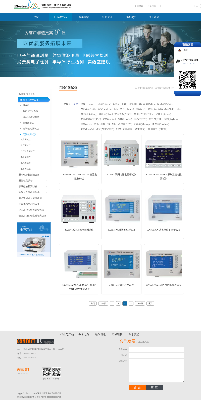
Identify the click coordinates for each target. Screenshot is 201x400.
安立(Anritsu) (109, 119)
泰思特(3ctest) (167, 104)
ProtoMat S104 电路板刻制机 (31, 254)
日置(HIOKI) (135, 104)
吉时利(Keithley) (89, 114)
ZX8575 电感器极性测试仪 (121, 230)
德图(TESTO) (140, 119)
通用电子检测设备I (163, 88)
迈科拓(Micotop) (142, 124)
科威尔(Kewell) (151, 104)
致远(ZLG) (141, 109)
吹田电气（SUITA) (157, 129)
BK (108, 124)
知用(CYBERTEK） (144, 114)
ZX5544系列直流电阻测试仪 (79, 230)
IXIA (178, 109)
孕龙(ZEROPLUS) (105, 129)
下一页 (140, 303)
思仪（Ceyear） (89, 104)
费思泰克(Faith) (88, 109)
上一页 (103, 303)
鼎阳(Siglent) (104, 104)
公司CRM (151, 6)
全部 (75, 104)
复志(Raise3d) (87, 129)
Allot (114, 124)
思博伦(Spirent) (163, 114)
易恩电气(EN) (125, 124)
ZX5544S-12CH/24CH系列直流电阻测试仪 (164, 176)
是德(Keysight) (155, 109)
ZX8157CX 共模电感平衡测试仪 (163, 230)
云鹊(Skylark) (171, 119)
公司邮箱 (139, 6)
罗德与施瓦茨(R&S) (91, 119)
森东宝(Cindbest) (160, 124)
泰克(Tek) (169, 109)
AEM (118, 129)
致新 (96, 124)
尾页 (150, 303)
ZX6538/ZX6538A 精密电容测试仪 (163, 285)
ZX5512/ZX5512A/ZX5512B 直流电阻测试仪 (79, 176)
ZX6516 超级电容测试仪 (121, 285)
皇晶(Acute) (86, 124)
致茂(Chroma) (127, 109)
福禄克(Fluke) (106, 114)
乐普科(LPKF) (120, 104)
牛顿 (102, 124)
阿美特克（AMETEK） (134, 129)
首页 (36, 17)
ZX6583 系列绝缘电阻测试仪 (121, 174)
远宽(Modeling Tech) (108, 109)
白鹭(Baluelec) (125, 119)
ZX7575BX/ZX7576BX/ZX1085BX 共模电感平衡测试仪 (79, 287)
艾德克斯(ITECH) (123, 114)
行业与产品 (148, 88)
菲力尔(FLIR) (156, 119)
